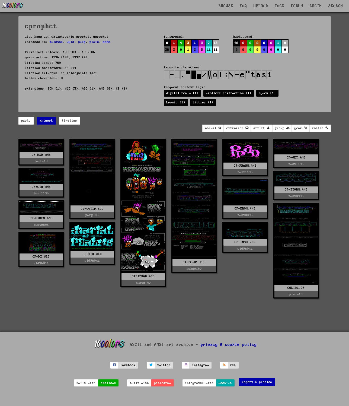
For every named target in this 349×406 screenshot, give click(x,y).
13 (215, 43)
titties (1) (203, 102)
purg (82, 42)
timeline (69, 120)
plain (94, 42)
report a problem (257, 382)
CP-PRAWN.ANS (245, 165)
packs (26, 120)
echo (106, 42)
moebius (225, 383)
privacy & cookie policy (229, 344)
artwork (46, 120)
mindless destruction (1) (228, 93)
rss (233, 365)
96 (236, 43)
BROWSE (226, 6)
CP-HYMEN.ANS (41, 218)
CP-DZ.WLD (41, 256)
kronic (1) (175, 102)
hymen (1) (267, 93)
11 (209, 50)
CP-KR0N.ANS (245, 208)
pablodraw (162, 383)
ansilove (108, 383)
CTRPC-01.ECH (194, 262)
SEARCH (335, 6)
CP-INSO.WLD (245, 242)
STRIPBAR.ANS (143, 276)
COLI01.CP (296, 288)
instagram (200, 365)
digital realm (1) (182, 93)
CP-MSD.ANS (41, 155)
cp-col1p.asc (92, 208)
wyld (70, 42)
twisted (56, 42)
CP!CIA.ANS (41, 187)
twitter (164, 365)
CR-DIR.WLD (92, 254)
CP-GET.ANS (296, 157)
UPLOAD (261, 6)
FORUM (297, 6)
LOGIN (316, 6)
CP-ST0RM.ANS (296, 189)
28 (167, 50)
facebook (128, 365)
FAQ (243, 6)
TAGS (279, 6)
